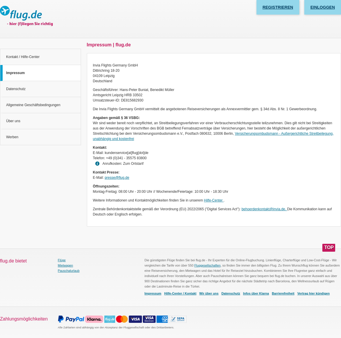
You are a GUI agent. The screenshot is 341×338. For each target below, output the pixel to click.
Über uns (13, 121)
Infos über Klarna (256, 293)
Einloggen (322, 7)
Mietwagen (65, 265)
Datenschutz (16, 89)
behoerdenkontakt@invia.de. (264, 209)
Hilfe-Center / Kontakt (180, 293)
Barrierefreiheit (283, 293)
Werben (12, 137)
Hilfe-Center (214, 200)
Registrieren (278, 7)
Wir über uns (209, 293)
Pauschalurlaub (68, 270)
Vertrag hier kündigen (313, 293)
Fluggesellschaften (207, 265)
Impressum (153, 293)
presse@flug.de (117, 178)
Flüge (62, 260)
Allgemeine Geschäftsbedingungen (33, 105)
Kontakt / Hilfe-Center (23, 57)
